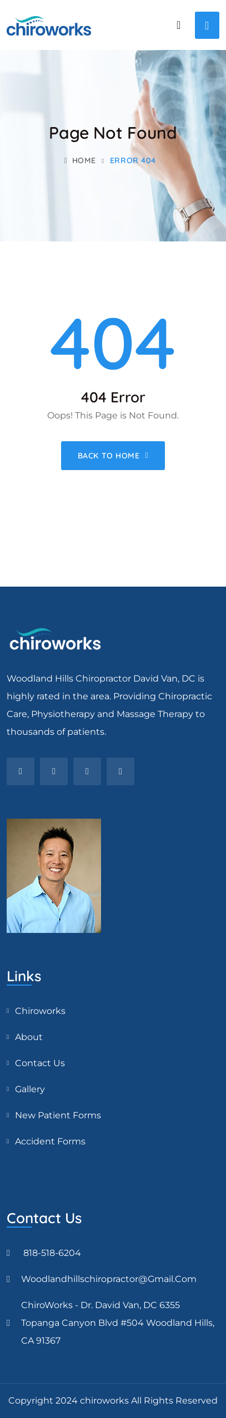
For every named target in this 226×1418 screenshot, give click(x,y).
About (29, 1037)
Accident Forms (50, 1141)
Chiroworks (40, 1011)
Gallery (30, 1089)
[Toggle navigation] (207, 25)
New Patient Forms (58, 1115)
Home (80, 160)
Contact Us (40, 1063)
